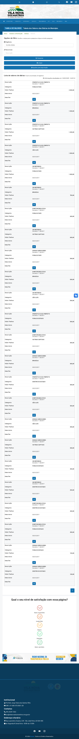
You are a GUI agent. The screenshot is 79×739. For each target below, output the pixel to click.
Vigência (8, 42)
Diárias (26, 33)
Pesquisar (39, 58)
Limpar (39, 63)
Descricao (8, 50)
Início (5, 33)
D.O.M (53, 21)
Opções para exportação (39, 67)
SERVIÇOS (34, 21)
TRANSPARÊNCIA (42, 21)
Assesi (32, 736)
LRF (49, 21)
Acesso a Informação (16, 33)
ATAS (66, 21)
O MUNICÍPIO (18, 21)
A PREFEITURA (10, 21)
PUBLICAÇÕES (60, 21)
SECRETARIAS (26, 21)
